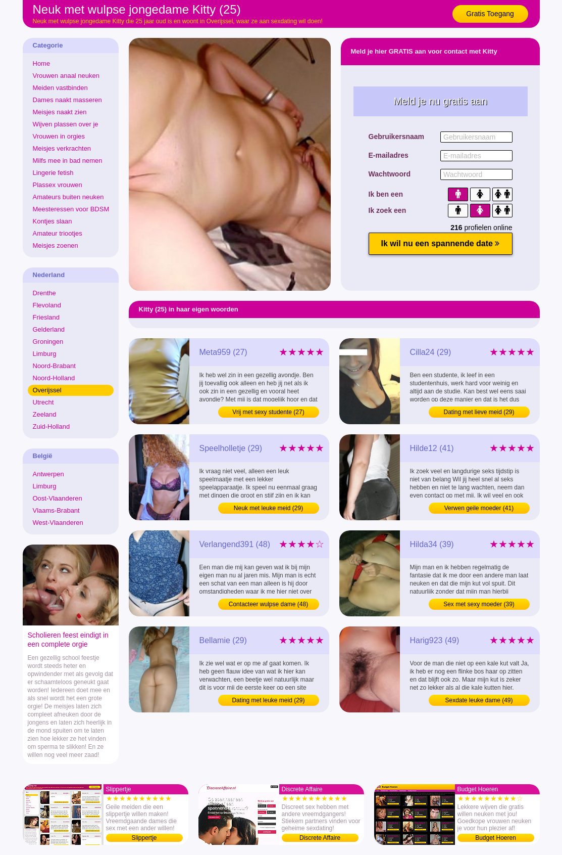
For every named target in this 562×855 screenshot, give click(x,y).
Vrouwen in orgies (59, 136)
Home (41, 63)
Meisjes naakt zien (60, 112)
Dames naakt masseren (67, 100)
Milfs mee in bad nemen (68, 160)
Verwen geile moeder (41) (479, 508)
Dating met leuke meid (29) (268, 700)
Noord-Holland (54, 378)
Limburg (45, 353)
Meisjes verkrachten (62, 148)
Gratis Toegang (490, 14)
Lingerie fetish (53, 172)
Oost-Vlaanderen (57, 498)
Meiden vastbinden (60, 88)
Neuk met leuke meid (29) (268, 508)
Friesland (46, 317)
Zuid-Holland (51, 426)
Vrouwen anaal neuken (66, 75)
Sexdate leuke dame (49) (479, 700)
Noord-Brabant (54, 366)
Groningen (48, 341)
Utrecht (43, 402)
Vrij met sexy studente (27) (268, 412)
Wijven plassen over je (65, 124)
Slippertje (144, 837)
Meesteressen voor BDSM (71, 209)
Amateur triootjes (57, 233)
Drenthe (44, 293)
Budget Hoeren (495, 837)
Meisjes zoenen (55, 245)
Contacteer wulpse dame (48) (268, 604)
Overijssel (47, 390)
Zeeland (45, 414)
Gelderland (49, 329)
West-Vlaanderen (58, 522)
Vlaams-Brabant (56, 510)
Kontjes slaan (52, 221)
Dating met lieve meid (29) (478, 412)
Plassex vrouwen (57, 185)
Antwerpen (48, 474)
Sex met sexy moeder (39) (479, 604)
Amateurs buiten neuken (68, 197)
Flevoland (47, 305)
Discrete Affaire (319, 837)
